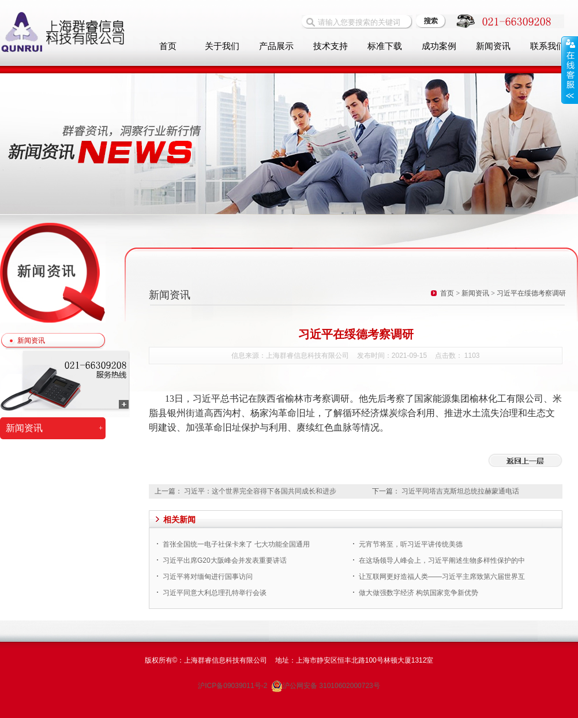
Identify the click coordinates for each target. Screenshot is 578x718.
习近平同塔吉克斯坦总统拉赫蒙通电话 (460, 491)
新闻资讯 (31, 340)
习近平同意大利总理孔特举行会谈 (215, 593)
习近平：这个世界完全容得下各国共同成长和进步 (260, 491)
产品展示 (276, 46)
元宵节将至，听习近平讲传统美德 (411, 544)
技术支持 (330, 46)
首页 (168, 46)
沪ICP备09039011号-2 (233, 686)
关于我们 (222, 46)
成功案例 (439, 46)
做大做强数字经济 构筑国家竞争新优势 (418, 593)
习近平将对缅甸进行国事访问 (208, 577)
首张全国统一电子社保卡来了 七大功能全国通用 (236, 544)
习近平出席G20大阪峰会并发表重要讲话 (225, 560)
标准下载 (384, 46)
